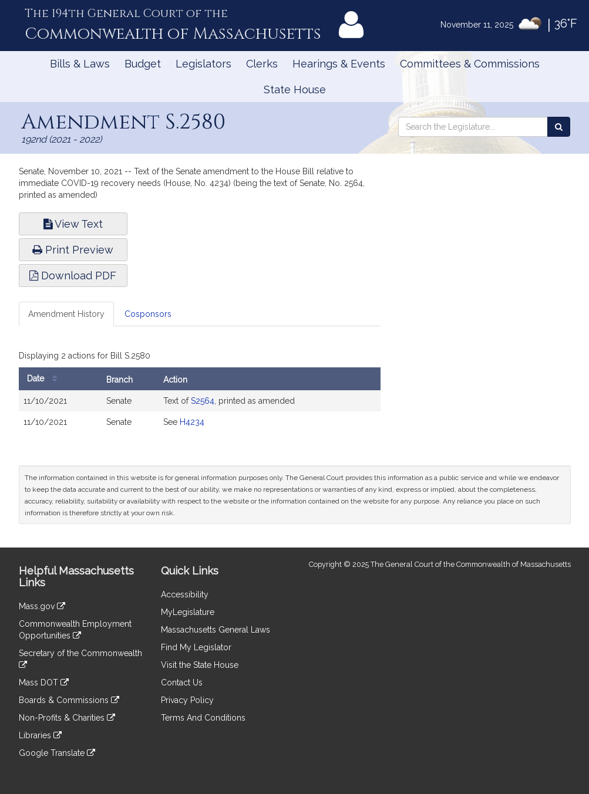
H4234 (192, 422)
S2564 (202, 401)
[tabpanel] (200, 392)
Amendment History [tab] (66, 314)
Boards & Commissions (69, 700)
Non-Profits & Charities (67, 717)
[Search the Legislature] (558, 127)
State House (295, 89)
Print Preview (72, 250)
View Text (73, 224)
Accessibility (184, 594)
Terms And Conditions (203, 717)
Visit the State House (199, 665)
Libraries (40, 735)
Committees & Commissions (470, 64)
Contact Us (182, 682)
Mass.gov (42, 606)
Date (45, 379)
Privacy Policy (187, 700)
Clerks (262, 64)
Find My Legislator (196, 647)
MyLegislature (187, 612)
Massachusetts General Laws (215, 629)
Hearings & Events (338, 64)
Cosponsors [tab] (147, 314)
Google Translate (57, 753)
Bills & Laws (80, 64)
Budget (142, 64)
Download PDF (72, 275)
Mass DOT (44, 682)
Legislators (203, 64)
